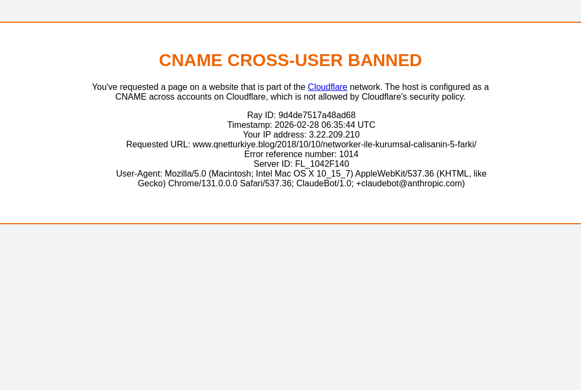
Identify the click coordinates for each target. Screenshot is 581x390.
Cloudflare (327, 87)
